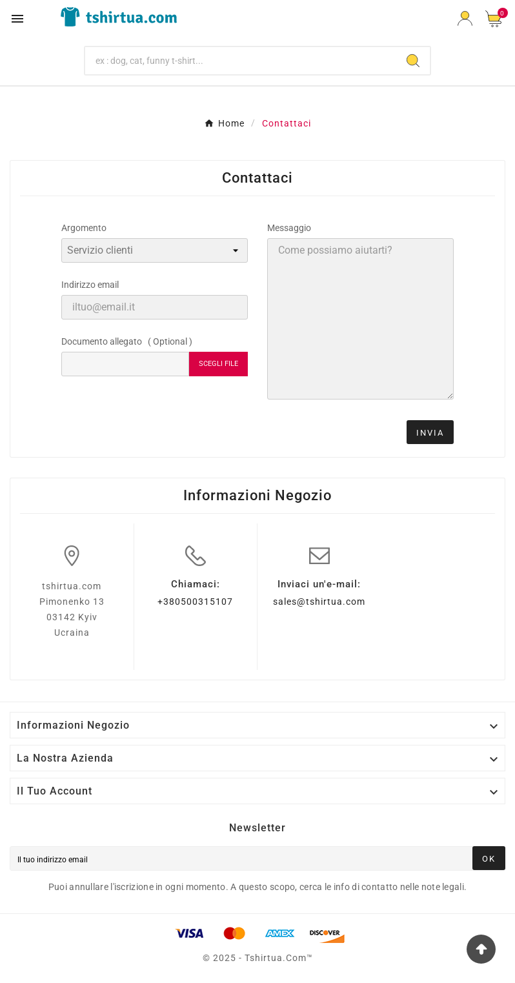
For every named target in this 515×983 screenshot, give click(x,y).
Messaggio (289, 228)
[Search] (413, 61)
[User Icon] (465, 18)
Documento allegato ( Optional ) (126, 341)
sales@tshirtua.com (319, 601)
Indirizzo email (90, 284)
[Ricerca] (240, 60)
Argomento (83, 228)
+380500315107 (195, 601)
